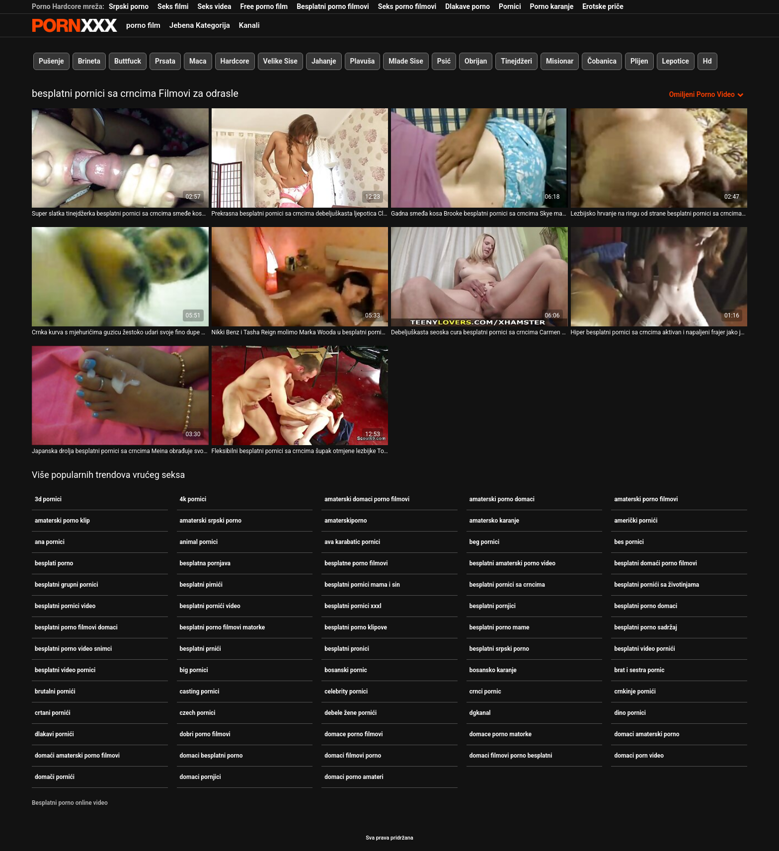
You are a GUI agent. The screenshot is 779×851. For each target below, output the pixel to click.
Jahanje (324, 61)
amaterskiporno (345, 520)
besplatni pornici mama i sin (362, 584)
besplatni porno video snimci (73, 648)
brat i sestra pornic (639, 670)
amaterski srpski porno (210, 520)
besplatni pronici (346, 648)
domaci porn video (639, 755)
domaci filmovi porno (352, 755)
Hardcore (235, 61)
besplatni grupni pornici (66, 584)
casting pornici (200, 691)
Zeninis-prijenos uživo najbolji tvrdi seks (74, 25)
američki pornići (635, 520)
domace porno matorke (500, 734)
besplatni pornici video (65, 606)
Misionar (559, 61)
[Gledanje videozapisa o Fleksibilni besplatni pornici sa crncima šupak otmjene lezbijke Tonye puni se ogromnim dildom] (300, 395)
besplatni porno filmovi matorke (222, 627)
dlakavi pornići (54, 734)
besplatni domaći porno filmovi (655, 563)
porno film (143, 25)
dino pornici (630, 712)
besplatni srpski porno (499, 648)
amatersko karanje (494, 520)
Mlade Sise (406, 61)
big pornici (194, 670)
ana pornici (50, 542)
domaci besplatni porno (211, 755)
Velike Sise (280, 61)
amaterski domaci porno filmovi (366, 499)
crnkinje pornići (635, 691)
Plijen (639, 61)
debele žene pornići (350, 712)
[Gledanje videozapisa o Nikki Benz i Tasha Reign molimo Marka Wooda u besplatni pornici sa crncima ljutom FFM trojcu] (300, 276)
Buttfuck (127, 61)
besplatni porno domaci (645, 606)
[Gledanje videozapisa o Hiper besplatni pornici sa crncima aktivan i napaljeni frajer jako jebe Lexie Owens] (659, 276)
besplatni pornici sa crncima (507, 584)
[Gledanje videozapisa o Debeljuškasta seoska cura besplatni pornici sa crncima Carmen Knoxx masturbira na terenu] (479, 276)
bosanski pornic (345, 670)
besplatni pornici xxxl (352, 606)
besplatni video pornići (644, 648)
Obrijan (476, 61)
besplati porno (54, 563)
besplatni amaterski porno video (512, 563)
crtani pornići (53, 712)
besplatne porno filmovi (356, 563)
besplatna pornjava (205, 563)
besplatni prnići (200, 648)
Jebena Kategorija (199, 25)
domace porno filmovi (353, 734)
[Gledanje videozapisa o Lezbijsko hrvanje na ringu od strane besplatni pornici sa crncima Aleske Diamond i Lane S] (659, 158)
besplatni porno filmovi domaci (76, 627)
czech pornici (198, 712)
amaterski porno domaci (502, 499)
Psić (444, 61)
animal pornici (199, 542)
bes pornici (629, 542)
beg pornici (484, 542)
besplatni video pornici (65, 670)
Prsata (165, 61)
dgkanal (480, 712)
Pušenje (51, 61)
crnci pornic (485, 691)
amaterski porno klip (62, 520)
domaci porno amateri (354, 777)
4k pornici (193, 499)
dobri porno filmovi (205, 734)
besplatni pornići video (210, 606)
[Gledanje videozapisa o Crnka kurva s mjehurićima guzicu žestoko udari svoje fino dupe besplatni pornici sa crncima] (120, 276)
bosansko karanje (493, 670)
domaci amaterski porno (646, 734)
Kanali (249, 25)
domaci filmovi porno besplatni (510, 755)
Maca (198, 61)
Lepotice (675, 61)
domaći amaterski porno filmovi (77, 755)
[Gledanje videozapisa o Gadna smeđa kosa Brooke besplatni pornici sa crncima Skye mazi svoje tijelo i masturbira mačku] (479, 158)
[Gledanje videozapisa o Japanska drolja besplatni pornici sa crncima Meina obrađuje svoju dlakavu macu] (120, 395)
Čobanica (602, 61)
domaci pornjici (200, 777)
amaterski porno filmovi (646, 499)
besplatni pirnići (201, 584)
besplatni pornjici (492, 606)
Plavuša (362, 61)
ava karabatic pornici (352, 542)
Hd (707, 61)
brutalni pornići (55, 691)
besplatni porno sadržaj (645, 627)
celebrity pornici (346, 691)
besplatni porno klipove (355, 627)
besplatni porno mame (499, 627)
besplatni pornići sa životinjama (656, 584)
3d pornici (48, 499)
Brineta (89, 61)
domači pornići (55, 777)
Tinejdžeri (516, 61)
